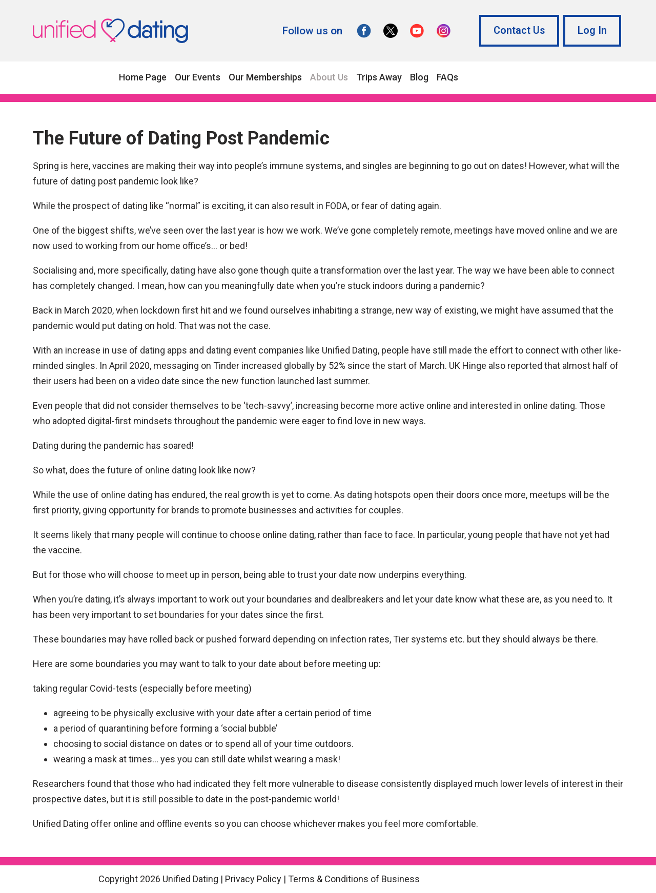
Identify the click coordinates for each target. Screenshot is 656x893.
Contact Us (519, 30)
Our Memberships (265, 77)
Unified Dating (350, 350)
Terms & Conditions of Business (354, 879)
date (214, 799)
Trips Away (379, 77)
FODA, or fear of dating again (382, 205)
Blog (419, 77)
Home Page (143, 77)
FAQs (447, 77)
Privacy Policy (253, 879)
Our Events (197, 77)
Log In (592, 30)
